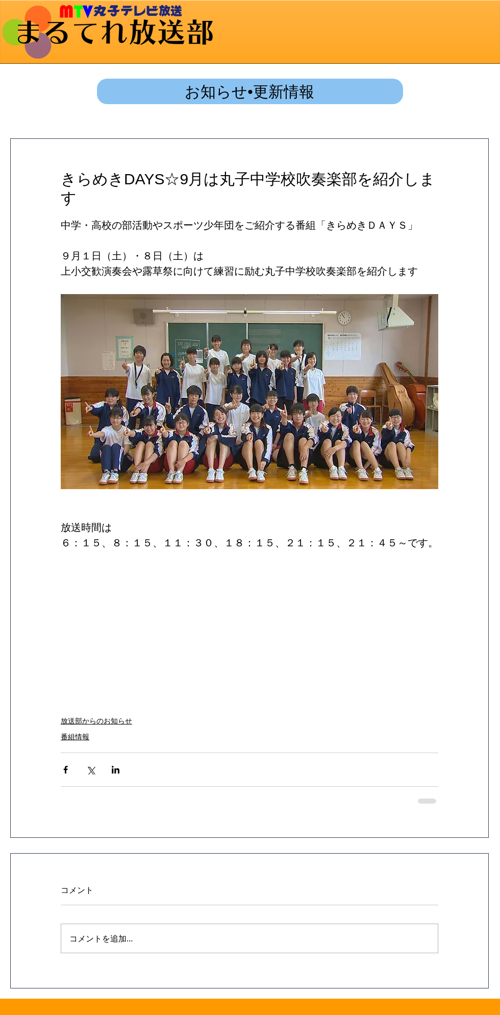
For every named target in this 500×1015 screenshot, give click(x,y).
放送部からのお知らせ (96, 721)
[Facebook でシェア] (65, 770)
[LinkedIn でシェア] (115, 770)
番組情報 (75, 737)
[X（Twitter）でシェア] (90, 770)
